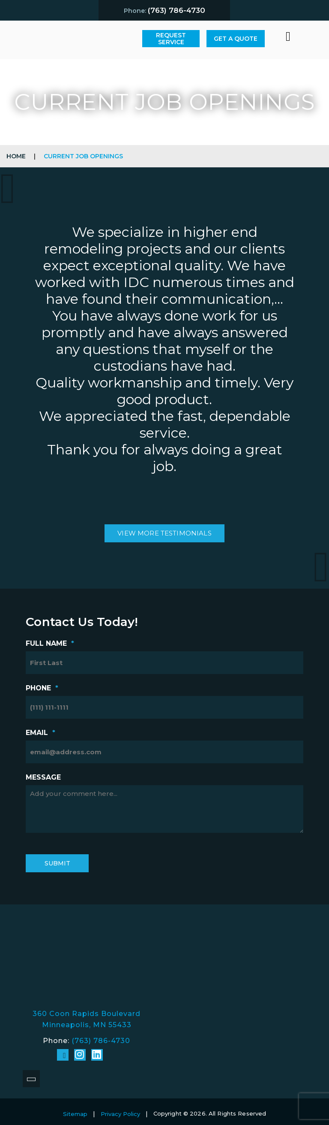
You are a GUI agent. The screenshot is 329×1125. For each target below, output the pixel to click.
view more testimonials (164, 533)
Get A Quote (235, 38)
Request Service (171, 38)
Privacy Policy (120, 1113)
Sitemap (75, 1113)
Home (16, 156)
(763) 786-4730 (101, 1041)
